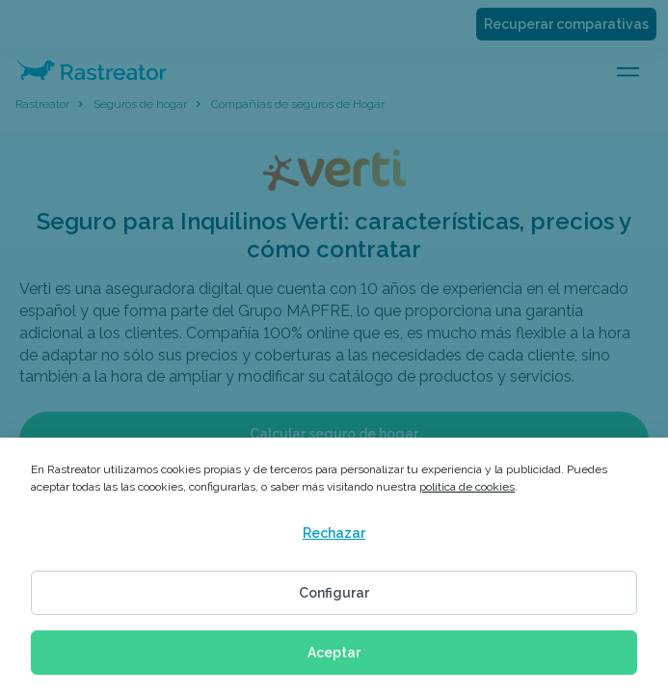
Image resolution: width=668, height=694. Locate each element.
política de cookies (467, 487)
